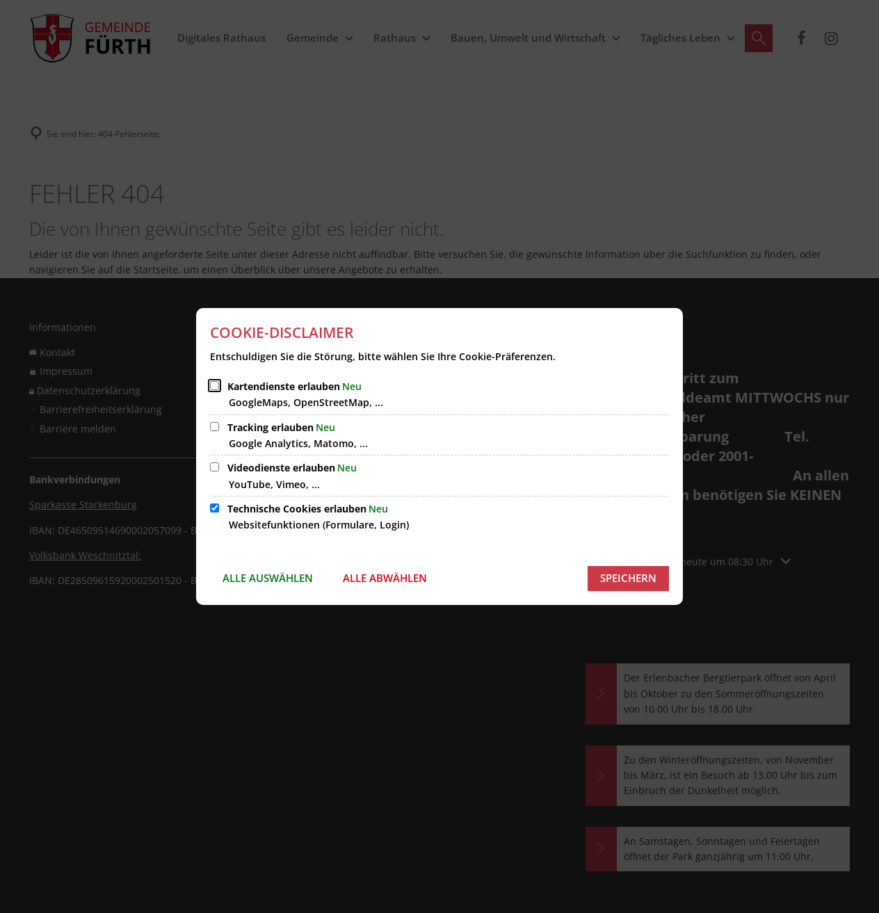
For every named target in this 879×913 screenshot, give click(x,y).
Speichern (628, 578)
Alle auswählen (268, 578)
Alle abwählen (385, 578)
